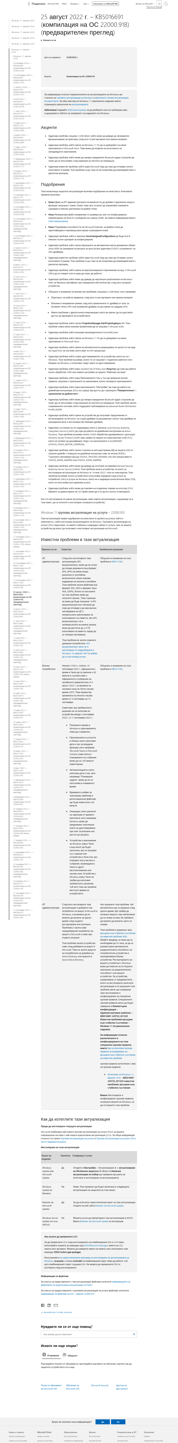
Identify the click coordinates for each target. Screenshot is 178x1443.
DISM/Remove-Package (95, 1245)
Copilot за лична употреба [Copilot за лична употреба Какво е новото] (18, 1441)
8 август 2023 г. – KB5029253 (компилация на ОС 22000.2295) (22, 268)
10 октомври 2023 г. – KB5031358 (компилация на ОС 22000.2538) (23, 211)
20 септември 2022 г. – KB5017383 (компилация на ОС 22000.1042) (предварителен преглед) (23, 569)
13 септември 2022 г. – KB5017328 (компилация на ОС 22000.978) (23, 584)
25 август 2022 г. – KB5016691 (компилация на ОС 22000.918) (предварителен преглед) (22, 598)
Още (85, 3)
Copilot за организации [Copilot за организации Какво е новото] (17, 1436)
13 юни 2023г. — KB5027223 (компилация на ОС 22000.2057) (22, 326)
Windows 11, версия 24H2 (22, 32)
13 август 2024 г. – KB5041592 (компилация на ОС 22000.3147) (22, 91)
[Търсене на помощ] (159, 3)
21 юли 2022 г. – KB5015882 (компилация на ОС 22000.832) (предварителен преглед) (22, 627)
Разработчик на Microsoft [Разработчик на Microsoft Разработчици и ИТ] (126, 1436)
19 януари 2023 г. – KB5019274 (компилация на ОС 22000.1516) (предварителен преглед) (22, 456)
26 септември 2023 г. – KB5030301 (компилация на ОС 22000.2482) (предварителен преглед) (23, 225)
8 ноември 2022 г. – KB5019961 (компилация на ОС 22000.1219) (22, 512)
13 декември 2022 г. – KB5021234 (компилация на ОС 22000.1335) (23, 483)
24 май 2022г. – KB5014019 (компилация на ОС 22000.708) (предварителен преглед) (22, 699)
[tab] (51, 1355)
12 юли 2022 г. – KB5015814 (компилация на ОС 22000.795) (22, 642)
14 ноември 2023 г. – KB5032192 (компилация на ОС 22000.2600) (22, 199)
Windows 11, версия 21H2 (20, 50)
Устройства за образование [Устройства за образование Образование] (73, 1441)
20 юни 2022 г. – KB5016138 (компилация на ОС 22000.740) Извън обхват (22, 672)
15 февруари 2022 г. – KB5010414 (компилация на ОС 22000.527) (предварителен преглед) (23, 786)
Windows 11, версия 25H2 (22, 26)
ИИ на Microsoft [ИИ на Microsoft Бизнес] (94, 1436)
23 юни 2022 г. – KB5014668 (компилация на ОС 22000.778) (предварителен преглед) (22, 656)
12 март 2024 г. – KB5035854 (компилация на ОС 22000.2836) (22, 151)
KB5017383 (117, 561)
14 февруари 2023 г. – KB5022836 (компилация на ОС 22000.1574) (23, 442)
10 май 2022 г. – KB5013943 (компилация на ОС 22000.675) (22, 714)
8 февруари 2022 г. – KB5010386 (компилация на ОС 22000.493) (22, 801)
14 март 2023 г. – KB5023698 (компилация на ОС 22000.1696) (22, 413)
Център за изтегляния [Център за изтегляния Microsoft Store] (45, 1441)
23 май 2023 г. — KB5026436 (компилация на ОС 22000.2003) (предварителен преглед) (22, 340)
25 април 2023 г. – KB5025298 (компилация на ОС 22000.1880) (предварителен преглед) (22, 369)
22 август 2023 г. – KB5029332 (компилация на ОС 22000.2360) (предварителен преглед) (22, 254)
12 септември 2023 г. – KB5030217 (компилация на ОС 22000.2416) (23, 240)
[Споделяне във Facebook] (43, 1305)
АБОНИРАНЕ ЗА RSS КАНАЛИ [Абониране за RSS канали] (57, 1312)
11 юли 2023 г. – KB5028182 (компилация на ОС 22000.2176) (22, 297)
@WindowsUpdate (77, 109)
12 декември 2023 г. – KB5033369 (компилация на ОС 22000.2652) (23, 187)
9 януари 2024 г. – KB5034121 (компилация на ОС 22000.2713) (22, 175)
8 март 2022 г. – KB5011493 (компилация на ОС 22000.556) (22, 772)
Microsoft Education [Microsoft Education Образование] (70, 1436)
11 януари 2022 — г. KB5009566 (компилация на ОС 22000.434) (22, 844)
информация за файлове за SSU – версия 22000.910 (67, 1293)
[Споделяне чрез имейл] (54, 1305)
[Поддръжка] (38, 4)
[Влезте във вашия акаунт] (165, 3)
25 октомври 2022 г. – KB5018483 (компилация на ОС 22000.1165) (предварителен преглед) (23, 526)
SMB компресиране (58, 221)
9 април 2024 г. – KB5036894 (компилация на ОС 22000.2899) (22, 139)
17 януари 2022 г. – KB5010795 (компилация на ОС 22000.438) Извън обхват (22, 831)
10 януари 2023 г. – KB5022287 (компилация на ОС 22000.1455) (22, 471)
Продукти (74, 3)
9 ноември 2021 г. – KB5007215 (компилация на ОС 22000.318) (22, 885)
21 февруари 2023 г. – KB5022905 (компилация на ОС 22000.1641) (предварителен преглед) (23, 427)
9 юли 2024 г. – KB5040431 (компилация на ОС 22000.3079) (22, 103)
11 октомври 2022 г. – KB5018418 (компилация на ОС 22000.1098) (23, 555)
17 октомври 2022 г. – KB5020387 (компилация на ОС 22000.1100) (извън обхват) (23, 542)
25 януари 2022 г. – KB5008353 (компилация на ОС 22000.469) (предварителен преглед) (22, 815)
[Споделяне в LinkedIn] (48, 1305)
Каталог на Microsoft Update (109, 1205)
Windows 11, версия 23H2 (22, 38)
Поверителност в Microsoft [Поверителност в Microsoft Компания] (153, 1441)
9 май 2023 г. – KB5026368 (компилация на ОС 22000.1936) (22, 355)
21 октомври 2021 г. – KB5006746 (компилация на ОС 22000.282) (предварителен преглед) (23, 899)
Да (102, 1421)
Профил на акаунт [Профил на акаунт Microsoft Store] (43, 1436)
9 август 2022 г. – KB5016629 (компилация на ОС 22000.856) (22, 613)
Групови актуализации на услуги (77, 1138)
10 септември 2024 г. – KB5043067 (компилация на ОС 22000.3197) (23, 79)
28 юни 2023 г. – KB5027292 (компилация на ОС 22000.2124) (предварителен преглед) (22, 311)
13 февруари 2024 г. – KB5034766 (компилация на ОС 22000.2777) (23, 163)
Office (64, 3)
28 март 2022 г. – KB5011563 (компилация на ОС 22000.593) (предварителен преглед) (22, 757)
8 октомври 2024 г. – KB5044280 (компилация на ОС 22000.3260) (22, 67)
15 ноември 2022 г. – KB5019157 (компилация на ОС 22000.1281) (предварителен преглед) (22, 497)
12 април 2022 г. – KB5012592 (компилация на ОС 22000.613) (22, 743)
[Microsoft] (18, 4)
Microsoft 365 (53, 3)
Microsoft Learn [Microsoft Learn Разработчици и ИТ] (122, 1441)
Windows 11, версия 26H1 (22, 20)
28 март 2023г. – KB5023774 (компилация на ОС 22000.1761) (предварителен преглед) (22, 398)
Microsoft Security (100, 1385)
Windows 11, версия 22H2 (22, 44)
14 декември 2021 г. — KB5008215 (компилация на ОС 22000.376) (23, 856)
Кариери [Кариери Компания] (147, 1436)
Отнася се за (49, 40)
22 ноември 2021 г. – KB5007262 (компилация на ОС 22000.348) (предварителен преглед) (22, 870)
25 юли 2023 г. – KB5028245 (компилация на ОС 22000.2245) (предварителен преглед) (22, 283)
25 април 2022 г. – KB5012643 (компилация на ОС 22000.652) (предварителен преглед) (22, 728)
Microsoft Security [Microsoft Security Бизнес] (95, 1441)
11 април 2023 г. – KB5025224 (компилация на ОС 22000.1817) (22, 384)
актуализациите (80, 104)
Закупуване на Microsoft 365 (105, 3)
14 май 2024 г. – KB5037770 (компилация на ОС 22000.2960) (22, 127)
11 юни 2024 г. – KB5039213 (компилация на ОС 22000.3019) (22, 115)
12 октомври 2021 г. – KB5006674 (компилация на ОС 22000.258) (23, 914)
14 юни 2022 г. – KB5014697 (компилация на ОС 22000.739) (22, 685)
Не (118, 1421)
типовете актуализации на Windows (75, 97)
